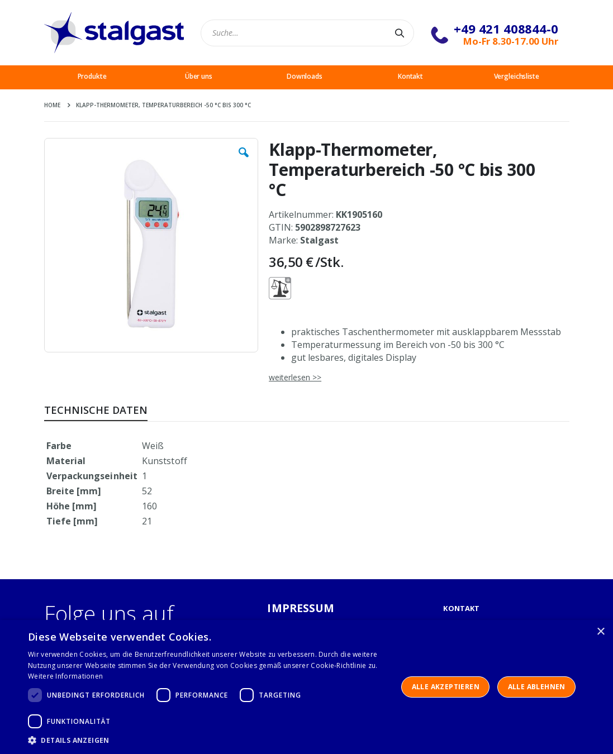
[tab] (104, 408)
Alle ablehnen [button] (537, 686)
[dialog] (306, 687)
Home (52, 105)
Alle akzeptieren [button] (445, 686)
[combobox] (308, 33)
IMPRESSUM (300, 607)
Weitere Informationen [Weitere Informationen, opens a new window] (65, 676)
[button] (244, 161)
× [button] (600, 632)
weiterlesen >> (295, 377)
